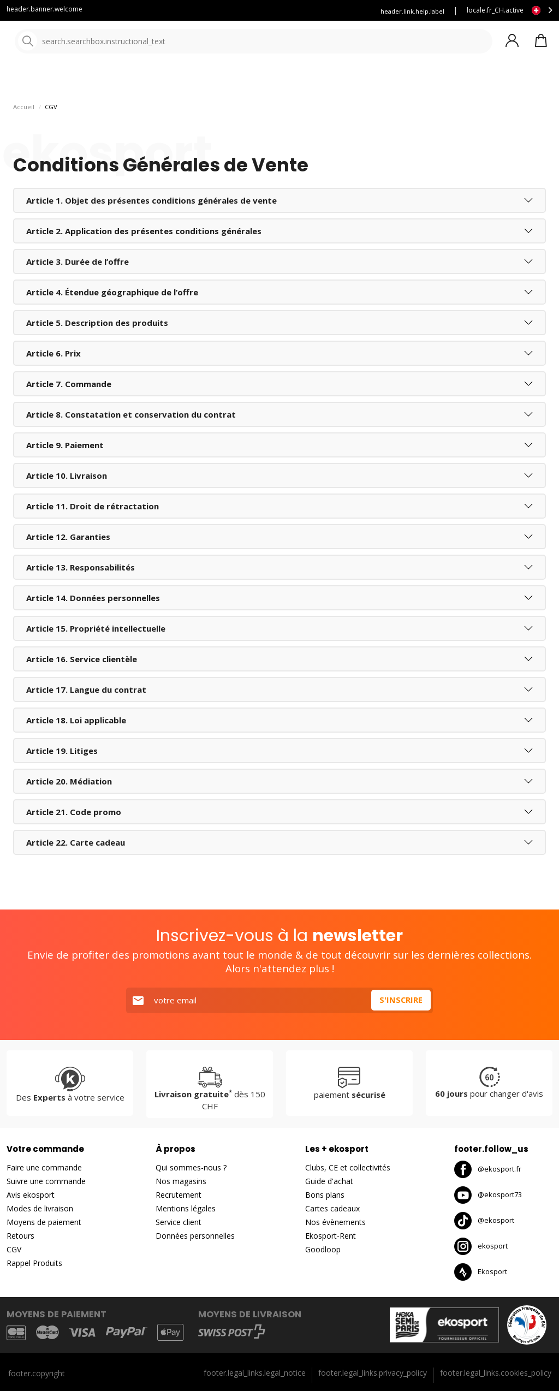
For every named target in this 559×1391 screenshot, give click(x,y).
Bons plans (324, 1195)
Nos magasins (181, 1181)
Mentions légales (186, 1208)
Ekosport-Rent (330, 1235)
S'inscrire (401, 1000)
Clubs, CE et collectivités (347, 1167)
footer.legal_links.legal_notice (255, 1373)
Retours (20, 1235)
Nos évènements (335, 1222)
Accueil (23, 131)
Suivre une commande (46, 1181)
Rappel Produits (34, 1263)
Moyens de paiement (44, 1222)
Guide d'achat (329, 1181)
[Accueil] (64, 42)
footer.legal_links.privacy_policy (372, 1373)
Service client (206, 11)
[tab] (279, 224)
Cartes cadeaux (332, 1208)
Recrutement (178, 1195)
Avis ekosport (31, 1195)
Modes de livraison (40, 1208)
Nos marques (338, 81)
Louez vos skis (328, 11)
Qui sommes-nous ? (191, 1167)
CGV (14, 1249)
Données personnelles (195, 1235)
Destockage (483, 81)
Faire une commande (44, 1167)
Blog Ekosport (267, 11)
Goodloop (323, 1249)
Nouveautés (406, 81)
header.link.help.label (412, 11)
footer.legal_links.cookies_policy (495, 1373)
